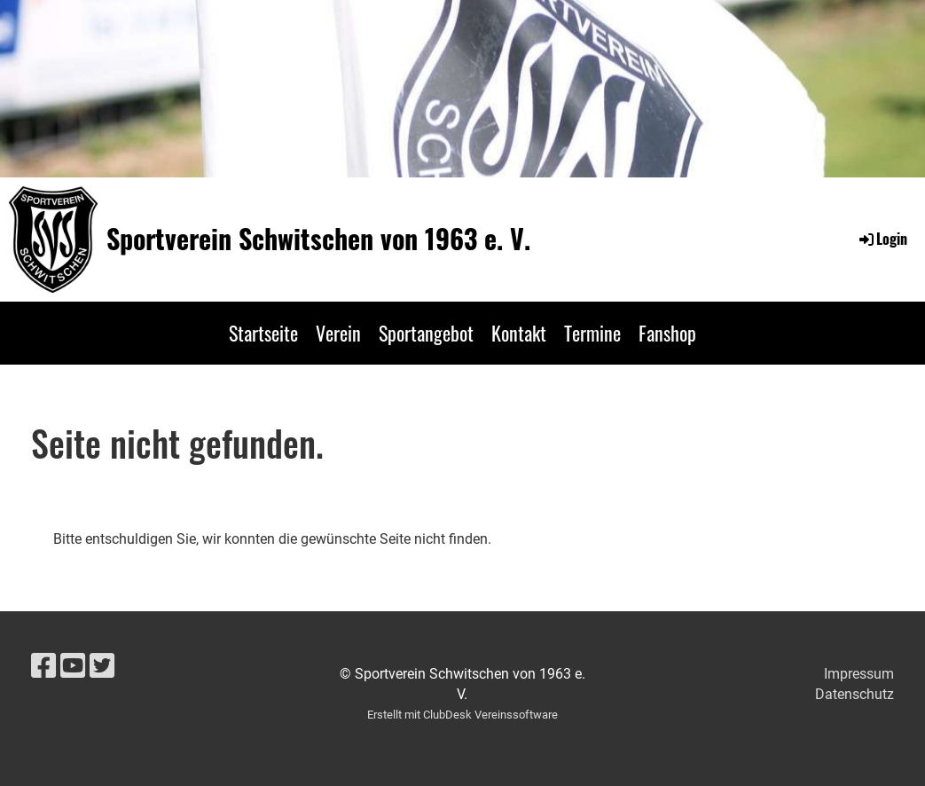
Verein (338, 332)
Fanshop (667, 332)
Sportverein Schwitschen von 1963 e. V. (318, 238)
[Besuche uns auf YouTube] (72, 666)
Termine (592, 332)
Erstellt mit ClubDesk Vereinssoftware (462, 714)
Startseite (263, 332)
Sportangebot (426, 332)
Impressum (859, 673)
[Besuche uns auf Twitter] (102, 666)
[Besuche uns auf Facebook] (43, 666)
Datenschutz (854, 694)
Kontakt (518, 332)
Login (882, 238)
